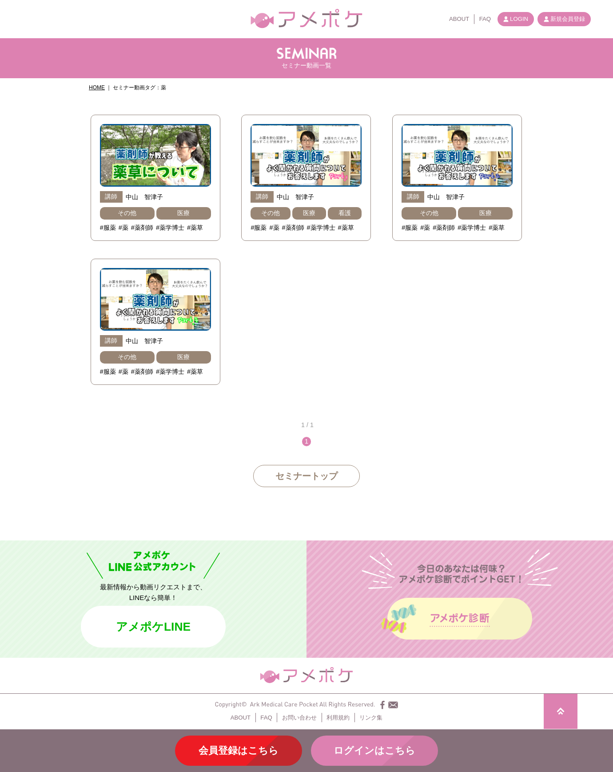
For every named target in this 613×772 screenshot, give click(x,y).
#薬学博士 (170, 227)
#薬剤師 (142, 227)
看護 (344, 212)
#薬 (123, 227)
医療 (183, 212)
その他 (127, 212)
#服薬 (108, 227)
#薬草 (195, 227)
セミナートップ (306, 476)
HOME (97, 87)
